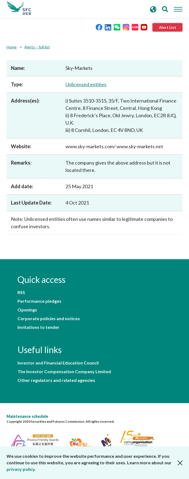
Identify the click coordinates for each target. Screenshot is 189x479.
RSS (21, 292)
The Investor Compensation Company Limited (64, 371)
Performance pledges (39, 301)
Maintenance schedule (27, 416)
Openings (27, 310)
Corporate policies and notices (48, 318)
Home (12, 47)
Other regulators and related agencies (56, 380)
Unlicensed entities (85, 84)
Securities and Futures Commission (19, 8)
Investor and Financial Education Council (58, 363)
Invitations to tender (38, 327)
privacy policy (21, 469)
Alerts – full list (37, 47)
